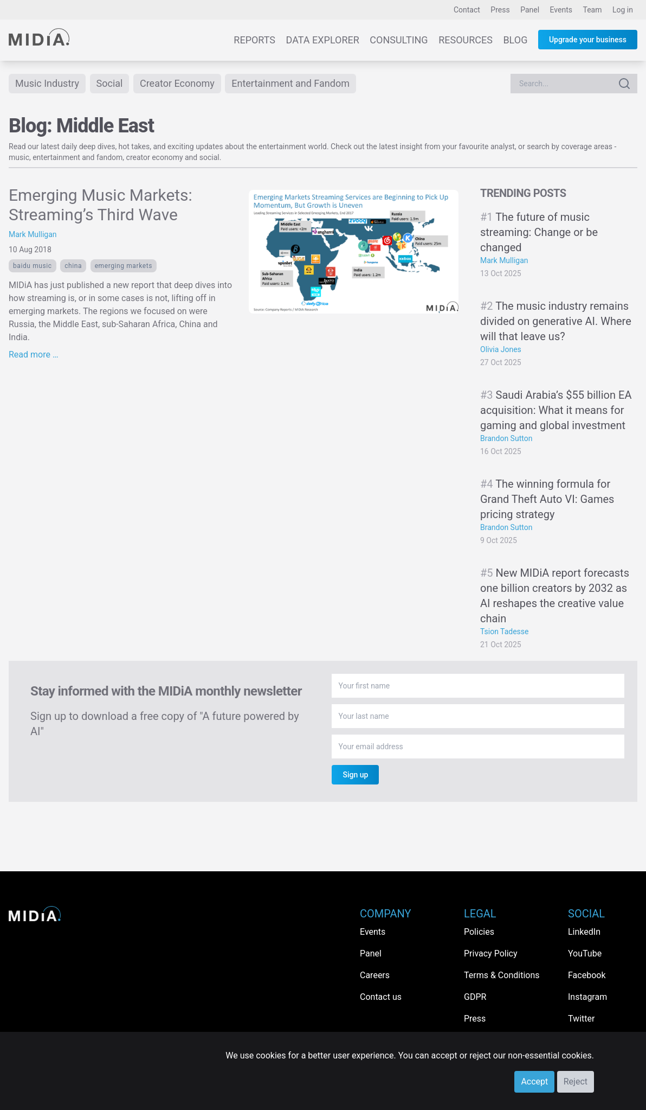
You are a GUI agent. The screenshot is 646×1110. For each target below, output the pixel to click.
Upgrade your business (587, 39)
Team (592, 9)
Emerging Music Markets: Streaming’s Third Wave (100, 205)
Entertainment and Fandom (290, 83)
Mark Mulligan (33, 234)
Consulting (399, 40)
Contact (467, 9)
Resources (465, 40)
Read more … (34, 354)
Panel (529, 9)
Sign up (355, 774)
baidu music (32, 266)
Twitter (581, 1018)
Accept (534, 1081)
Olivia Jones (500, 349)
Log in (622, 9)
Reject (575, 1081)
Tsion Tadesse (504, 631)
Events (561, 9)
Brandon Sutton (506, 438)
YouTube (585, 953)
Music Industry (47, 83)
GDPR (475, 997)
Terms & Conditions (502, 975)
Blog (515, 40)
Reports (254, 40)
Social (109, 83)
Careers (375, 975)
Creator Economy (177, 83)
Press (499, 9)
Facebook (586, 975)
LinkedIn (584, 932)
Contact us (381, 997)
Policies (479, 932)
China (73, 266)
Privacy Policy (491, 953)
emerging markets (123, 266)
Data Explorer (322, 40)
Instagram (587, 997)
